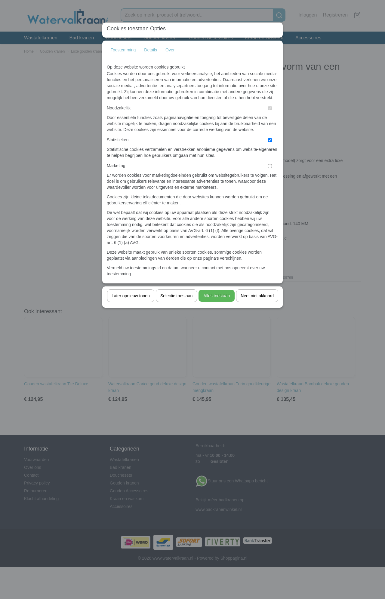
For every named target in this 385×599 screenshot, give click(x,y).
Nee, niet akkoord (257, 295)
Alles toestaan (216, 295)
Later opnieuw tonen (131, 295)
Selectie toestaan (176, 295)
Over (169, 49)
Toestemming (123, 49)
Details (150, 49)
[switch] (270, 108)
